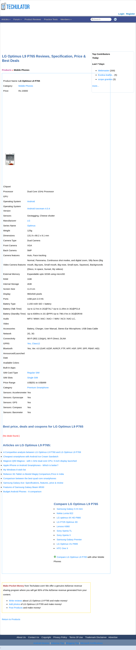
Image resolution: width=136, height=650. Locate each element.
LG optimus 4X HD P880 (69, 517)
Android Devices (41, 643)
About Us (21, 637)
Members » (66, 19)
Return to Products (11, 619)
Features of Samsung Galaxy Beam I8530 (23, 487)
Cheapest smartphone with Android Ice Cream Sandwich (30, 456)
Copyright (46, 637)
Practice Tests (51, 19)
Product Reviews (33, 19)
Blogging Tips (72, 643)
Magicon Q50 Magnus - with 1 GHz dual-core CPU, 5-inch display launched (40, 461)
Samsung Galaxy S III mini (70, 509)
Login (121, 14)
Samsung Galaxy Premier (69, 539)
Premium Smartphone (38, 387)
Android (31, 201)
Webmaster (103, 70)
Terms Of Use (76, 637)
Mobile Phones (25, 86)
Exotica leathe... (106, 75)
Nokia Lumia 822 (65, 513)
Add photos (14, 604)
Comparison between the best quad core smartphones (29, 478)
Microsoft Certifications (91, 643)
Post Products (16, 607)
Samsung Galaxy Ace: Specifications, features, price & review (33, 483)
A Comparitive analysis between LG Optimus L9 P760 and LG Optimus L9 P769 (42, 452)
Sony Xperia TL (64, 531)
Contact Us (33, 637)
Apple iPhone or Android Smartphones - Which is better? (30, 465)
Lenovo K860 (63, 526)
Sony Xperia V (64, 535)
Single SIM (32, 377)
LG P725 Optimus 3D (67, 522)
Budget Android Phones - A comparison (22, 491)
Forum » (17, 19)
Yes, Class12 (33, 343)
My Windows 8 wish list (14, 469)
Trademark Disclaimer (96, 637)
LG (28, 220)
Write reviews (15, 600)
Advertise (113, 637)
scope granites (105, 79)
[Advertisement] (55, 33)
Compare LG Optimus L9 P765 (72, 557)
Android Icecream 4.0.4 (38, 208)
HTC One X (62, 548)
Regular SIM (33, 372)
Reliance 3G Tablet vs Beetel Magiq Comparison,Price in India (33, 474)
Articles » (6, 19)
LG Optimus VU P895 (67, 544)
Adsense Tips (57, 643)
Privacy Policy (60, 637)
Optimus (31, 225)
